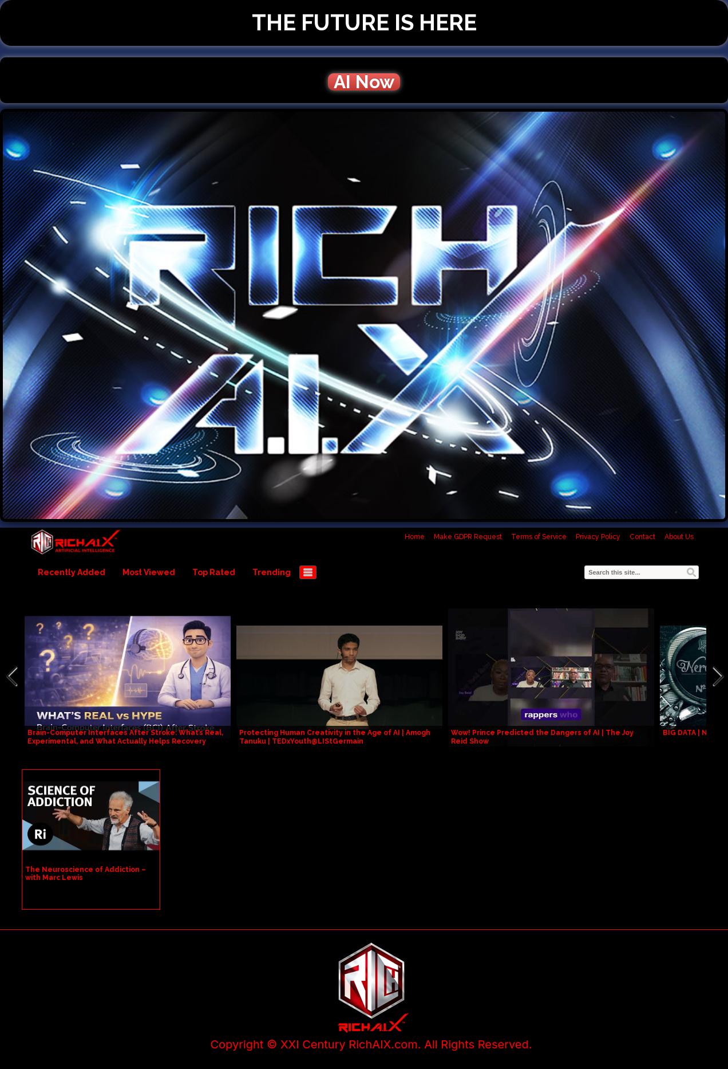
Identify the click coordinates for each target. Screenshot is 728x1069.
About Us (679, 537)
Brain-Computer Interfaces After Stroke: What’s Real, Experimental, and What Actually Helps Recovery (125, 737)
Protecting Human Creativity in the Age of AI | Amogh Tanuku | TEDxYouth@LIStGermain (334, 737)
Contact (642, 537)
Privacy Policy (598, 537)
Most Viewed (148, 572)
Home (415, 537)
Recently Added (71, 572)
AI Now (364, 82)
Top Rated (213, 572)
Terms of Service (539, 537)
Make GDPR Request (468, 537)
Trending (271, 572)
